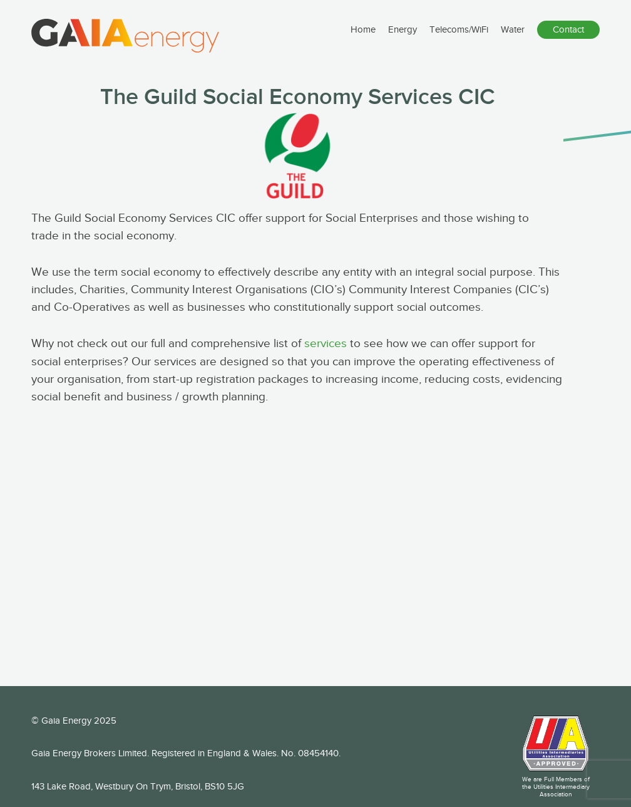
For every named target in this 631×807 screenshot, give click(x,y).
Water (513, 38)
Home (363, 38)
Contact (568, 38)
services (325, 343)
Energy (402, 38)
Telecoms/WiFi (458, 38)
